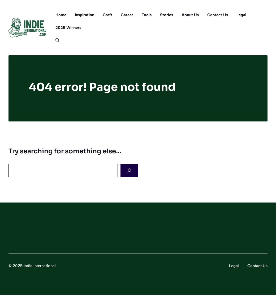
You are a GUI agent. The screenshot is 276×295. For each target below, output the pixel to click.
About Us (190, 14)
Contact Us (217, 14)
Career (127, 14)
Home (60, 14)
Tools (147, 14)
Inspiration (84, 14)
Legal (241, 14)
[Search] (129, 170)
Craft (107, 14)
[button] (55, 40)
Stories (166, 14)
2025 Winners (68, 27)
